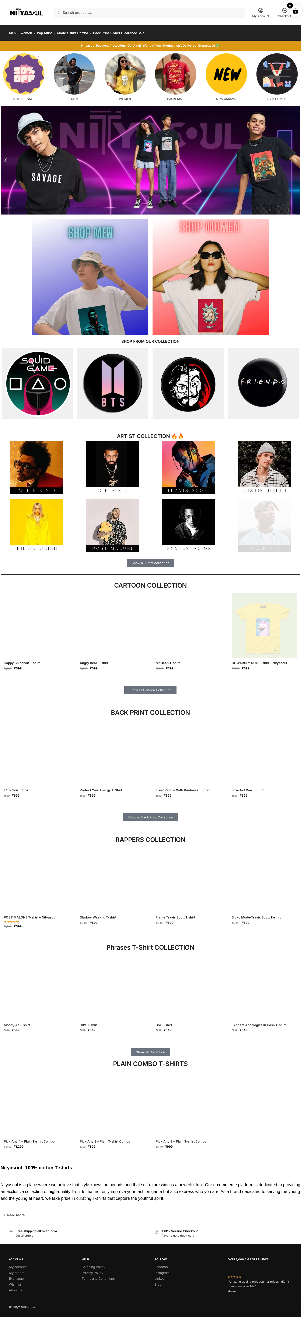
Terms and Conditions (98, 1276)
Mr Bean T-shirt (168, 660)
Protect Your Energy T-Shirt (101, 788)
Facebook (162, 1264)
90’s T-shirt (88, 1022)
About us (15, 1288)
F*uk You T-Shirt (16, 788)
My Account (260, 12)
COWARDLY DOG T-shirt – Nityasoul (259, 660)
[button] (5, 157)
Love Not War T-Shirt (248, 788)
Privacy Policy (92, 1270)
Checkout (284, 12)
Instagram (162, 1270)
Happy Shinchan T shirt (22, 660)
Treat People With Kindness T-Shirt (183, 788)
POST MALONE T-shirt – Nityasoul (30, 915)
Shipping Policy (93, 1264)
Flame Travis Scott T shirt (175, 915)
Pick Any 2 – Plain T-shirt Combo (105, 1139)
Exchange (16, 1276)
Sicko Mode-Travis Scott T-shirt (256, 915)
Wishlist (15, 1282)
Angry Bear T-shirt (94, 660)
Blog (158, 1282)
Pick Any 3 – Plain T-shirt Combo (181, 1139)
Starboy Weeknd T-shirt (98, 915)
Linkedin (161, 1276)
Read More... (17, 1212)
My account (18, 1264)
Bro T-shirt (164, 1022)
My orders (16, 1270)
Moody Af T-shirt (17, 1022)
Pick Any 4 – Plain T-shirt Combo (29, 1139)
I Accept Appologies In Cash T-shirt (259, 1022)
